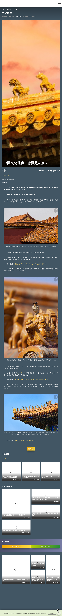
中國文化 (6, 175)
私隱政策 (38, 613)
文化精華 (8, 9)
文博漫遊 (33, 16)
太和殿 (19, 373)
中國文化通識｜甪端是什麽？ (25, 440)
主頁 (3, 9)
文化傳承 (4, 16)
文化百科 (15, 9)
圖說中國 (11, 16)
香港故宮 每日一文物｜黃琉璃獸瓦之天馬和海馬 (31, 380)
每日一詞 (25, 16)
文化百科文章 (7, 486)
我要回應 (31, 449)
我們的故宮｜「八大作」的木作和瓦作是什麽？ (31, 264)
